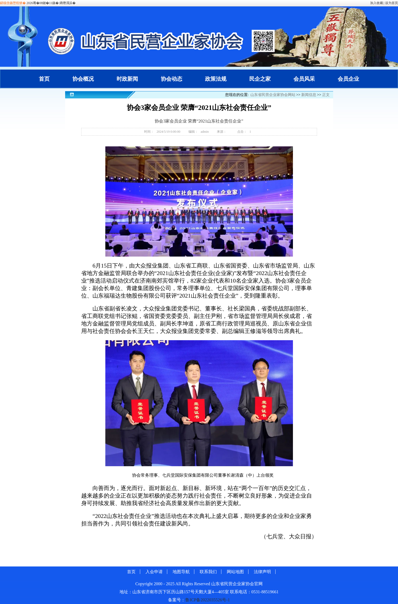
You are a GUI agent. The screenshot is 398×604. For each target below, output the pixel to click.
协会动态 (171, 79)
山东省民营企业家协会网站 (272, 95)
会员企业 (348, 79)
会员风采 (304, 79)
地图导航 (181, 571)
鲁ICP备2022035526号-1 (207, 600)
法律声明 (262, 571)
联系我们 (208, 571)
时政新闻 (127, 79)
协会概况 (83, 79)
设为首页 (391, 3)
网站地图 (235, 571)
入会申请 (154, 571)
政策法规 (215, 79)
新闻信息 (308, 95)
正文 (326, 95)
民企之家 (260, 79)
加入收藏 (376, 3)
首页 (44, 79)
